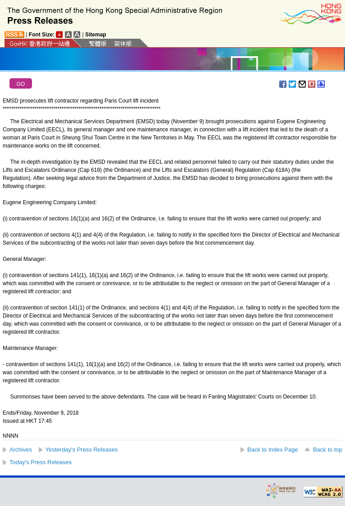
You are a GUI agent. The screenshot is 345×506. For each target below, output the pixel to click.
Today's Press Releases (40, 462)
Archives (20, 449)
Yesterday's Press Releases (81, 449)
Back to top (327, 449)
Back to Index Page (272, 449)
